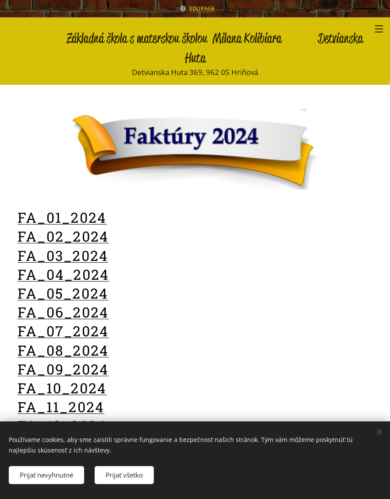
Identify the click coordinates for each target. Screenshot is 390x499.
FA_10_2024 (62, 387)
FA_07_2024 (63, 331)
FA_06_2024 (63, 312)
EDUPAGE (202, 8)
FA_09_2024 (63, 369)
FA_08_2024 (63, 350)
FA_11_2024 (61, 406)
